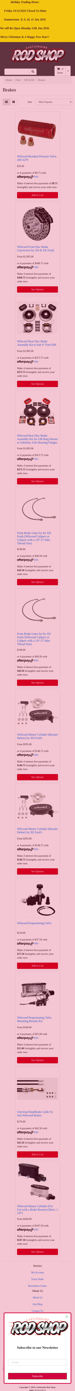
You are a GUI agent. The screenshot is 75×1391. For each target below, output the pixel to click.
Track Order (37, 1279)
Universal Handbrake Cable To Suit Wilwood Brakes (35, 1113)
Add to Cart (37, 195)
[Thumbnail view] (6, 102)
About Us (37, 1297)
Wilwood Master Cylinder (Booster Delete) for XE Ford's (37, 830)
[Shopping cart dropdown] (68, 71)
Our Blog (37, 1304)
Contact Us (37, 1311)
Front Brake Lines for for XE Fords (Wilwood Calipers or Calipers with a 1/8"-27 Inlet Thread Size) (34, 639)
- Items (60, 71)
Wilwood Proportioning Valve (34, 923)
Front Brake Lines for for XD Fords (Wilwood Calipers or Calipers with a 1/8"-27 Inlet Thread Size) (34, 538)
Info (36, 176)
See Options (37, 289)
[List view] (13, 102)
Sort (30, 102)
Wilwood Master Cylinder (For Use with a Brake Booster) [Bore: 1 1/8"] (37, 1210)
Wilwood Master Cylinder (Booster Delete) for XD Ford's (37, 736)
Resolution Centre (37, 1286)
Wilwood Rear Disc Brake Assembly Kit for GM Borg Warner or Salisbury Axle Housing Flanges (37, 439)
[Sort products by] (53, 102)
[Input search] (16, 72)
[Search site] (33, 72)
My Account (37, 1272)
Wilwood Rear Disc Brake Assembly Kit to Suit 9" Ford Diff (36, 343)
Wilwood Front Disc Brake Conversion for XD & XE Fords (35, 248)
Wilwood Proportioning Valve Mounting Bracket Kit (34, 1019)
